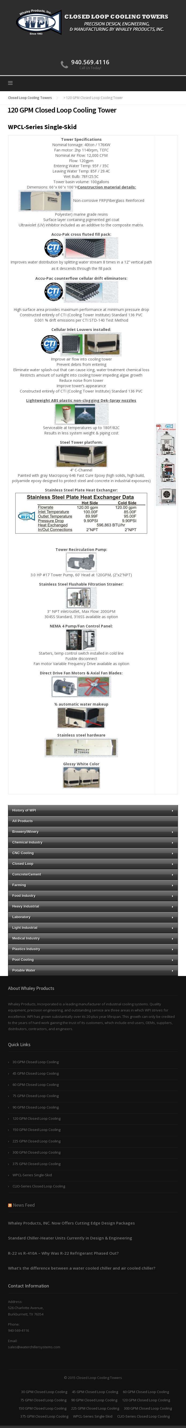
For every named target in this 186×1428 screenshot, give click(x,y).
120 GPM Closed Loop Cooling (36, 1118)
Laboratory (93, 917)
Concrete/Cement (93, 874)
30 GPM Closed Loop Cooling (36, 1061)
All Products (22, 821)
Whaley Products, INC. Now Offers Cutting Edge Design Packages (71, 1223)
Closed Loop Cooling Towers (30, 97)
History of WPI (93, 810)
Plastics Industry (93, 949)
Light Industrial (93, 928)
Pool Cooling (93, 960)
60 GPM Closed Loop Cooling (36, 1084)
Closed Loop (93, 864)
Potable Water (93, 970)
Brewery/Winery (93, 832)
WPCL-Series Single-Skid (32, 1175)
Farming (93, 885)
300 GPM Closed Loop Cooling (36, 1152)
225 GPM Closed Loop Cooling (36, 1141)
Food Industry (93, 896)
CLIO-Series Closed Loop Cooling (39, 1186)
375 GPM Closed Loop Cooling (36, 1163)
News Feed (24, 1205)
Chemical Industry (93, 842)
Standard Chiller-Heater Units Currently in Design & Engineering (70, 1238)
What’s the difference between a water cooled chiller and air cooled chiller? (81, 1268)
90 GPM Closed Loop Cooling (36, 1107)
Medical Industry (93, 938)
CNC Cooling (93, 853)
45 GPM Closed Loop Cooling (36, 1073)
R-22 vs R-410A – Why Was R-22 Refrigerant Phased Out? (63, 1253)
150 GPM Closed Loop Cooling (36, 1129)
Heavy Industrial (93, 906)
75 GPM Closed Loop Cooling (36, 1095)
